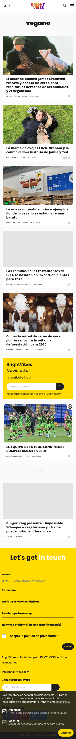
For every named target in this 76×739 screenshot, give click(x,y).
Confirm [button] (66, 733)
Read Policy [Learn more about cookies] (63, 702)
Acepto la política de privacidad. (33, 636)
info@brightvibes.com (15, 672)
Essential (14, 720)
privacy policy (52, 398)
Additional (15, 709)
